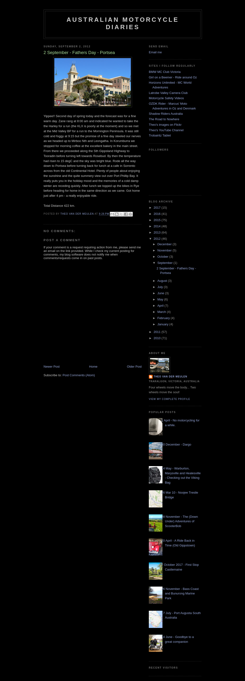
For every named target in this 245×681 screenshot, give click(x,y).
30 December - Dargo (176, 444)
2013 (157, 232)
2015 (157, 220)
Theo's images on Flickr (165, 124)
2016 (157, 214)
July (160, 287)
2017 (157, 207)
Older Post (134, 366)
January (163, 324)
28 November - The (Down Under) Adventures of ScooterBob (179, 521)
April (161, 305)
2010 (157, 338)
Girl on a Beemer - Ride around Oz (173, 77)
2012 (157, 238)
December (165, 244)
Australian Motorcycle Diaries (123, 23)
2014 (157, 226)
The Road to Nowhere (164, 119)
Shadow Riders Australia (166, 113)
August (162, 281)
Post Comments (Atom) (79, 375)
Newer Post (52, 366)
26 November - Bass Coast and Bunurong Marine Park (180, 593)
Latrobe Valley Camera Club (168, 93)
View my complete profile (169, 399)
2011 (157, 332)
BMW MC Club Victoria (165, 72)
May (160, 299)
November (165, 250)
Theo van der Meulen (170, 376)
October (163, 256)
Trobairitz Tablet (160, 135)
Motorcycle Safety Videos (166, 98)
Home (93, 366)
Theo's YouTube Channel (166, 130)
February (164, 318)
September (165, 263)
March (162, 312)
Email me (155, 52)
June (161, 293)
